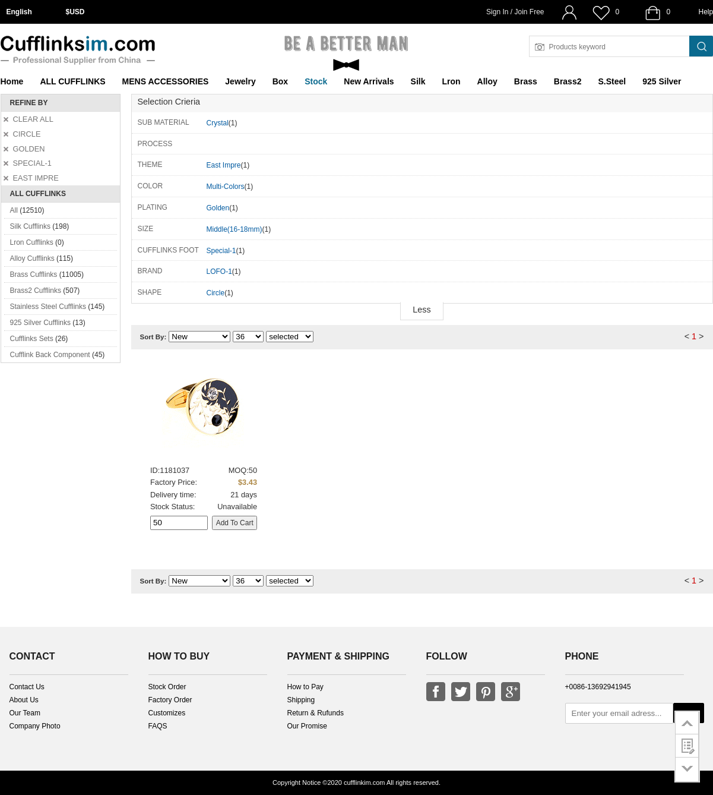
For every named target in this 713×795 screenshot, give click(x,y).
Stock (316, 81)
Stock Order (167, 687)
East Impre (224, 165)
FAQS (157, 726)
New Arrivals (369, 81)
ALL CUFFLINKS (72, 81)
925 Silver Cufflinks (40, 322)
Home (12, 81)
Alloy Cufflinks (32, 258)
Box (280, 81)
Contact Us (27, 687)
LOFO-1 (219, 271)
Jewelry (240, 81)
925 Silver (661, 81)
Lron (451, 81)
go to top (687, 722)
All (14, 210)
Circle (216, 293)
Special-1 (221, 251)
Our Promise (307, 726)
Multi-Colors (226, 186)
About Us (24, 700)
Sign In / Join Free (515, 12)
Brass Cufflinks (34, 274)
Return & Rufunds (315, 713)
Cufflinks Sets (31, 339)
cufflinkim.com (364, 782)
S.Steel (612, 81)
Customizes (167, 713)
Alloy (487, 81)
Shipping (301, 700)
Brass (525, 81)
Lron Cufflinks (31, 242)
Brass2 (568, 81)
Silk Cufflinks (30, 226)
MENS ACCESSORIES (165, 81)
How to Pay (305, 687)
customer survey (687, 746)
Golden (218, 208)
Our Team (24, 713)
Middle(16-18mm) (234, 229)
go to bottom (687, 770)
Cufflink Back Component (50, 355)
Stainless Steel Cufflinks (48, 306)
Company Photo (35, 726)
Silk (418, 81)
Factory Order (170, 700)
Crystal (218, 123)
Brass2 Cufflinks (35, 290)
